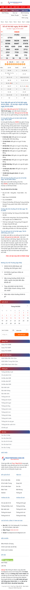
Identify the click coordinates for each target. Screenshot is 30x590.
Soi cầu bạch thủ (6, 444)
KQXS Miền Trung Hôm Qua (9, 361)
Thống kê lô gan (6, 403)
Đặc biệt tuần (5, 387)
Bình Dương (25, 13)
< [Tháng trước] (2, 306)
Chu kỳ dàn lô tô (6, 375)
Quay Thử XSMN (6, 351)
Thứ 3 (6, 22)
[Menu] (2, 3)
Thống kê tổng (5, 406)
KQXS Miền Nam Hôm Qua (9, 364)
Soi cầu (4, 432)
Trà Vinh (25, 15)
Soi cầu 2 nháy (5, 435)
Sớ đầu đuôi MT (6, 381)
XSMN (10, 7)
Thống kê (4, 369)
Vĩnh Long (25, 18)
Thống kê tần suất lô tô (8, 424)
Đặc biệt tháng (5, 390)
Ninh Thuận (15, 15)
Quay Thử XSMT (6, 347)
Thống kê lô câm (6, 409)
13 (6, 318)
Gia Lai (15, 13)
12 (2, 318)
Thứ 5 (15, 22)
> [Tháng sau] (27, 306)
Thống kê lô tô (5, 397)
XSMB (2, 7)
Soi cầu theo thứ (6, 438)
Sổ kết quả (4, 427)
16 (19, 318)
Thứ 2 (2, 22)
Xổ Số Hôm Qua (6, 355)
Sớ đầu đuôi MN (6, 384)
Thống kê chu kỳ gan (7, 421)
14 (10, 318)
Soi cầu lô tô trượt (6, 441)
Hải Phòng (5, 13)
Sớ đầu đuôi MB (6, 378)
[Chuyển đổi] (2, 266)
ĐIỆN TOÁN (16, 7)
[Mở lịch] (13, 330)
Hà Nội (9, 29)
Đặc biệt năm (5, 393)
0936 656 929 (14, 530)
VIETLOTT (23, 7)
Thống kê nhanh (6, 400)
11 (27, 315)
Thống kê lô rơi (5, 412)
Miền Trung (15, 10)
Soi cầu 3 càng (5, 447)
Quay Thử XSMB (6, 344)
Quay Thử (5, 341)
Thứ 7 (23, 22)
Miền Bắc (5, 10)
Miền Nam (25, 10)
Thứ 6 (19, 22)
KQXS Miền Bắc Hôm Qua (9, 358)
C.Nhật (28, 22)
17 (23, 318)
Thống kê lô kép (6, 415)
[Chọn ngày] (7, 330)
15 (15, 318)
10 (23, 315)
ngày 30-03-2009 (17, 29)
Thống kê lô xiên (6, 418)
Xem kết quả (21, 334)
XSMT (6, 7)
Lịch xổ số (5, 302)
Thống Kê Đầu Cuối (7, 372)
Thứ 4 (10, 22)
